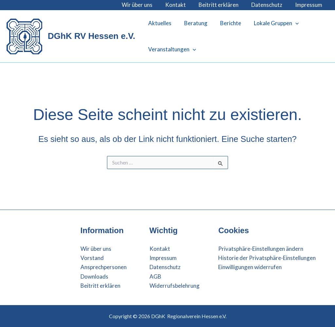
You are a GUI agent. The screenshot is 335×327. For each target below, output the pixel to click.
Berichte (226, 23)
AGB (155, 276)
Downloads (94, 276)
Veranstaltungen (171, 49)
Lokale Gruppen (270, 23)
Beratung (193, 23)
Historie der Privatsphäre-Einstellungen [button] (267, 257)
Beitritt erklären (222, 4)
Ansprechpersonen (103, 267)
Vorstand (92, 257)
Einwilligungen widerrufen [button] (250, 267)
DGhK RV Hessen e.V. (91, 36)
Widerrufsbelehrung (175, 285)
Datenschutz (269, 4)
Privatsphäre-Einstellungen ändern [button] (260, 248)
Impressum (309, 4)
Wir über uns (144, 4)
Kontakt (181, 4)
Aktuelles (158, 23)
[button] (289, 23)
